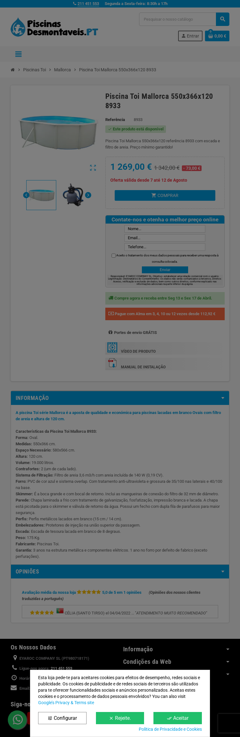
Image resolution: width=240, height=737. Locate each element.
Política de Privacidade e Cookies (170, 729)
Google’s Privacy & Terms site (66, 702)
